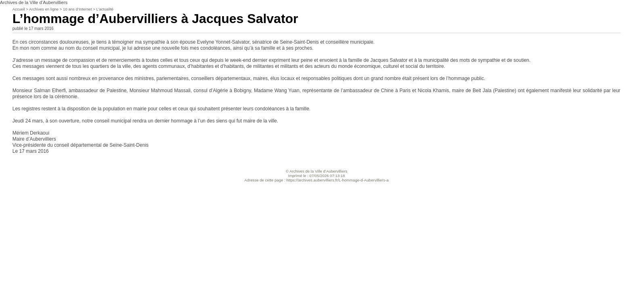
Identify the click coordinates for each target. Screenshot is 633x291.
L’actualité (105, 9)
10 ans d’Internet (77, 9)
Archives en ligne (44, 9)
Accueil (19, 9)
